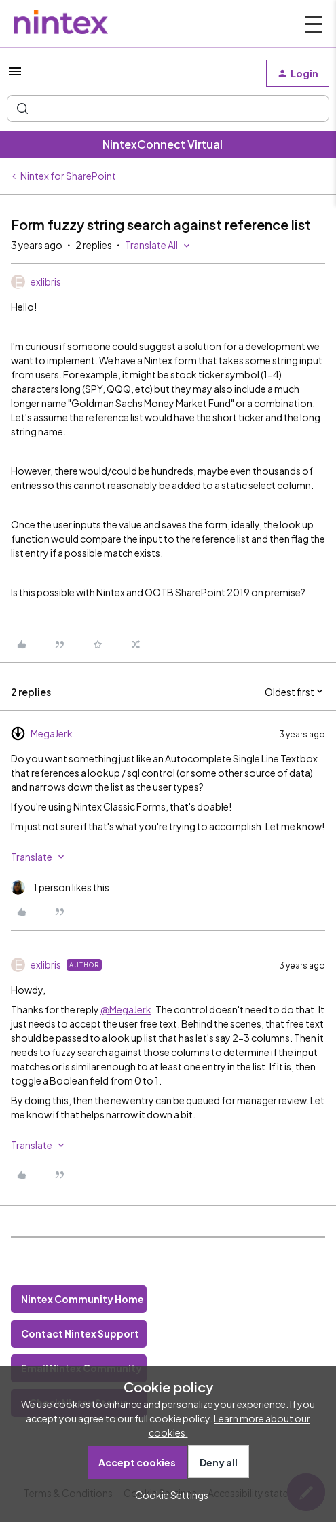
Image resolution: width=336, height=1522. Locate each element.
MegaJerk (52, 733)
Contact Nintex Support (80, 1333)
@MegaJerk (125, 1009)
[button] (15, 75)
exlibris (46, 281)
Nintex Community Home (82, 1299)
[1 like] (60, 887)
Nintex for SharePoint (68, 176)
